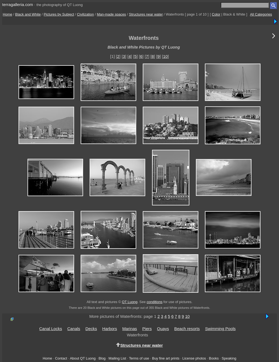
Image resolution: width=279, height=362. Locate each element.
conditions (154, 302)
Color (216, 14)
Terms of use (139, 358)
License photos (194, 358)
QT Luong (129, 302)
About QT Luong (82, 358)
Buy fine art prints (165, 358)
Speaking (229, 358)
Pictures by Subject (59, 14)
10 (165, 56)
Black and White (28, 14)
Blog (102, 358)
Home (7, 14)
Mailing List (117, 358)
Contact (61, 358)
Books (214, 358)
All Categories (261, 14)
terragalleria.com (17, 4)
